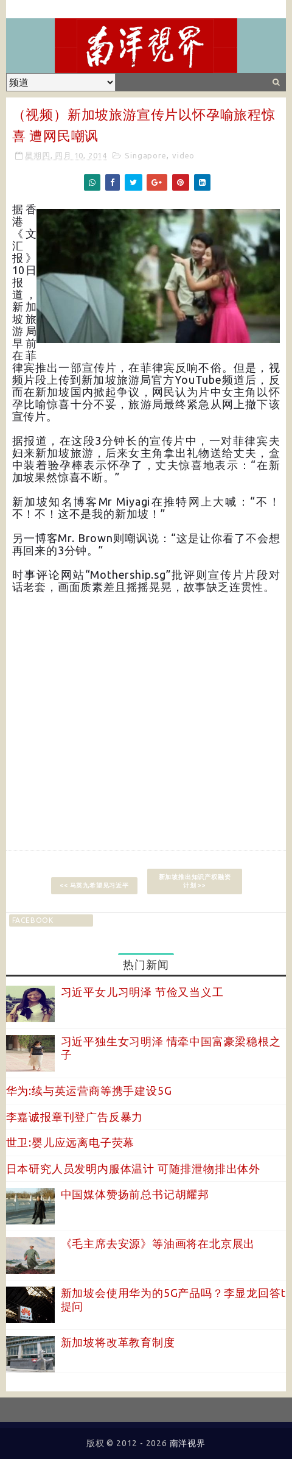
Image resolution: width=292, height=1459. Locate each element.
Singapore (145, 155)
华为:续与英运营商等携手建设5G (89, 1090)
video (183, 155)
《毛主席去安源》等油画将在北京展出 (158, 1243)
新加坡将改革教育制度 (118, 1342)
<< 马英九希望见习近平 (94, 885)
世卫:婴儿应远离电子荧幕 (70, 1142)
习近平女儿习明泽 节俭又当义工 (142, 992)
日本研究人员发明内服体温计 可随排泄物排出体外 (133, 1168)
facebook (33, 920)
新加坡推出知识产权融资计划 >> (195, 881)
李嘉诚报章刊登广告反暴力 (75, 1117)
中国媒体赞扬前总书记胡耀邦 (135, 1194)
